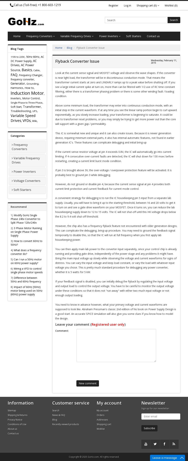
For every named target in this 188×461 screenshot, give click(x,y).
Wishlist (101, 428)
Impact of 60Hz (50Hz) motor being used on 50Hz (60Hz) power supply (26, 290)
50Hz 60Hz (32, 56)
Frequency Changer (30, 75)
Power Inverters (109, 36)
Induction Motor (27, 93)
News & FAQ (58, 415)
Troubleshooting (21, 111)
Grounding (32, 83)
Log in (127, 5)
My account (103, 410)
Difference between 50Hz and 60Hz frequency (26, 279)
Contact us (153, 36)
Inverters (16, 98)
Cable (36, 70)
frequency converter (22, 79)
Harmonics (17, 88)
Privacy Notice (15, 419)
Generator (18, 83)
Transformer (32, 107)
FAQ (14, 74)
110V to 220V (18, 56)
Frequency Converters (40, 36)
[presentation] (103, 369)
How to (29, 88)
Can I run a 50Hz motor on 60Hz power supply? (26, 261)
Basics (27, 69)
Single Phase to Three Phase (26, 102)
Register (113, 5)
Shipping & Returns (17, 415)
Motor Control (31, 98)
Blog (69, 47)
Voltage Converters (27, 181)
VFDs (27, 120)
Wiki (34, 121)
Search (174, 20)
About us (12, 428)
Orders (100, 415)
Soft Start (16, 106)
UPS (34, 111)
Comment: (62, 330)
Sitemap (12, 410)
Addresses (102, 419)
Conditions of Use (17, 424)
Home (17, 36)
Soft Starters (133, 36)
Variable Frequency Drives (76, 36)
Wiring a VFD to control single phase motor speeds (27, 270)
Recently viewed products (65, 424)
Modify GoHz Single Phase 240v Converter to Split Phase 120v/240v (25, 218)
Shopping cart (104, 424)
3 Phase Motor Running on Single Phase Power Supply (26, 231)
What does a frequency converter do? (26, 252)
